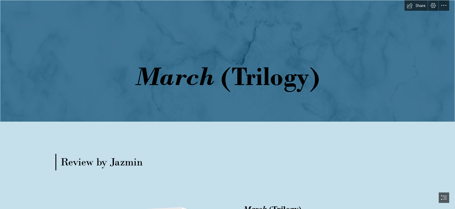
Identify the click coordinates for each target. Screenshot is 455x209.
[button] (416, 5)
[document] (227, 104)
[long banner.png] (227, 61)
